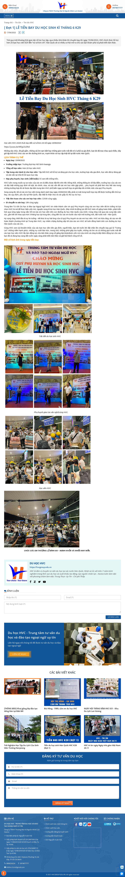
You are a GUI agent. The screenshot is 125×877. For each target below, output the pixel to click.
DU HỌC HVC (37, 563)
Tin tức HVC (29, 22)
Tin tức (18, 22)
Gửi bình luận (113, 617)
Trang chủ (8, 22)
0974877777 (117, 8)
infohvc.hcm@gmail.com (15, 867)
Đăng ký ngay (63, 803)
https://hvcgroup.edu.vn (41, 567)
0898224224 (14, 8)
